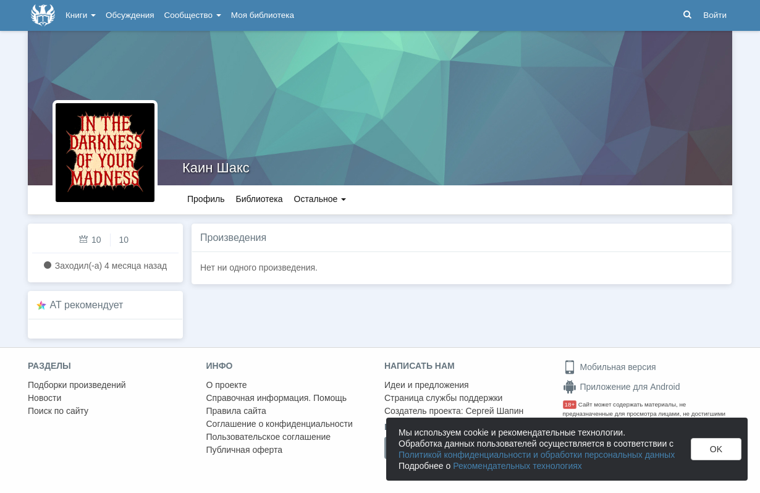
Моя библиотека (262, 15)
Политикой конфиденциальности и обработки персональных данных (537, 455)
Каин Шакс (216, 167)
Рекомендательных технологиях (517, 466)
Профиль (205, 199)
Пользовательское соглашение (268, 437)
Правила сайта (236, 411)
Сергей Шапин (494, 411)
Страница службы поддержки (443, 398)
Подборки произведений (77, 385)
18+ (570, 404)
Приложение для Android (621, 387)
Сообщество (192, 15)
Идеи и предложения (426, 385)
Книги (80, 15)
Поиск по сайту (58, 411)
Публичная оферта (244, 450)
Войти (715, 15)
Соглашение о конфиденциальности (279, 424)
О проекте (226, 385)
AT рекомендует (87, 305)
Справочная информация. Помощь (276, 398)
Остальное (320, 199)
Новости (44, 398)
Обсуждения (130, 15)
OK (716, 449)
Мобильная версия (609, 367)
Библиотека (258, 199)
